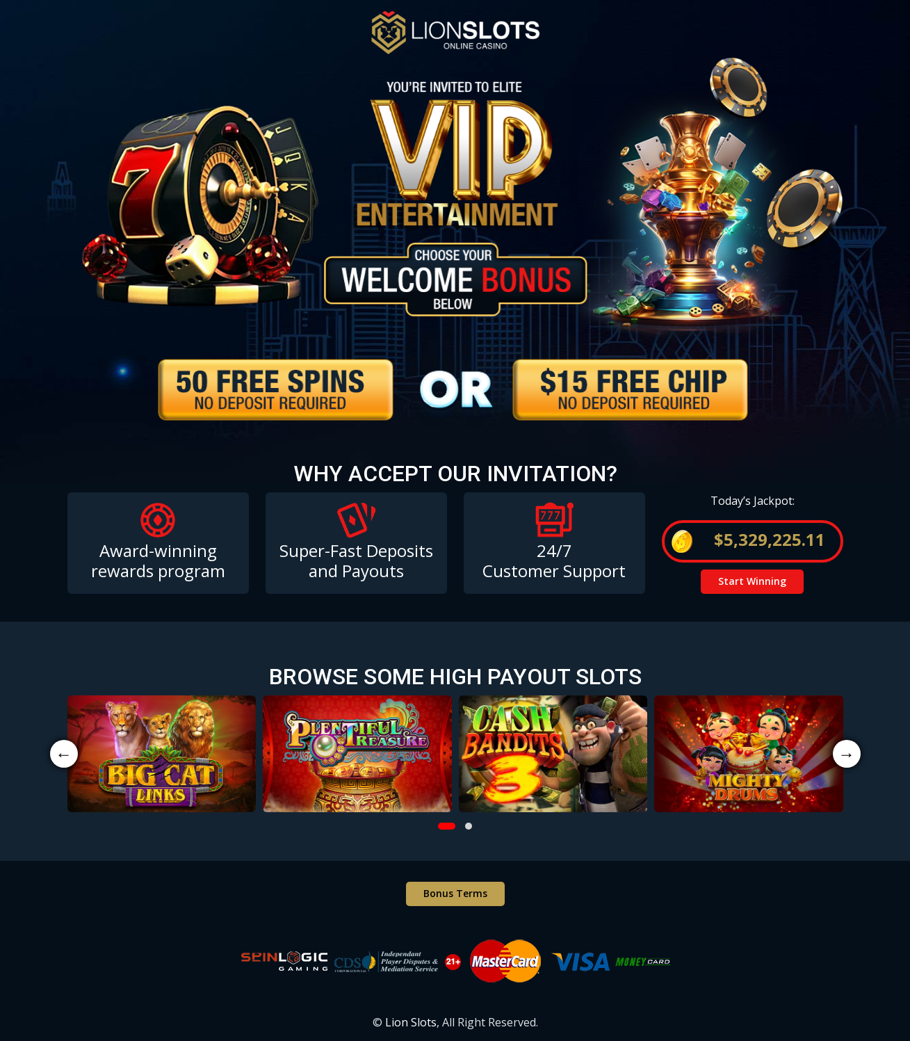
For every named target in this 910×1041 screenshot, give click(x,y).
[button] (446, 826)
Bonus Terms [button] (455, 893)
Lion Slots (411, 1022)
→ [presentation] (846, 753)
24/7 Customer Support (554, 560)
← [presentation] (64, 753)
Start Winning (752, 581)
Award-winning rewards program (158, 560)
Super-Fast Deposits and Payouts (356, 560)
